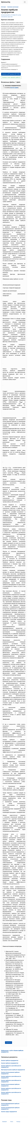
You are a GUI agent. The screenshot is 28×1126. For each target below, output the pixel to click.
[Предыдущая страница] (4, 1042)
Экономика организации (12, 6)
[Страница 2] (8, 1042)
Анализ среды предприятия (9, 1111)
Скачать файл (14, 87)
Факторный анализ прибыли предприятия (13, 1069)
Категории (3, 6)
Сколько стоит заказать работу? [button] (11, 77)
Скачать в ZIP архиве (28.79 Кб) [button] (11, 74)
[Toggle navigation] (25, 2)
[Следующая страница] (13, 1042)
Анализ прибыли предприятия (9, 1060)
